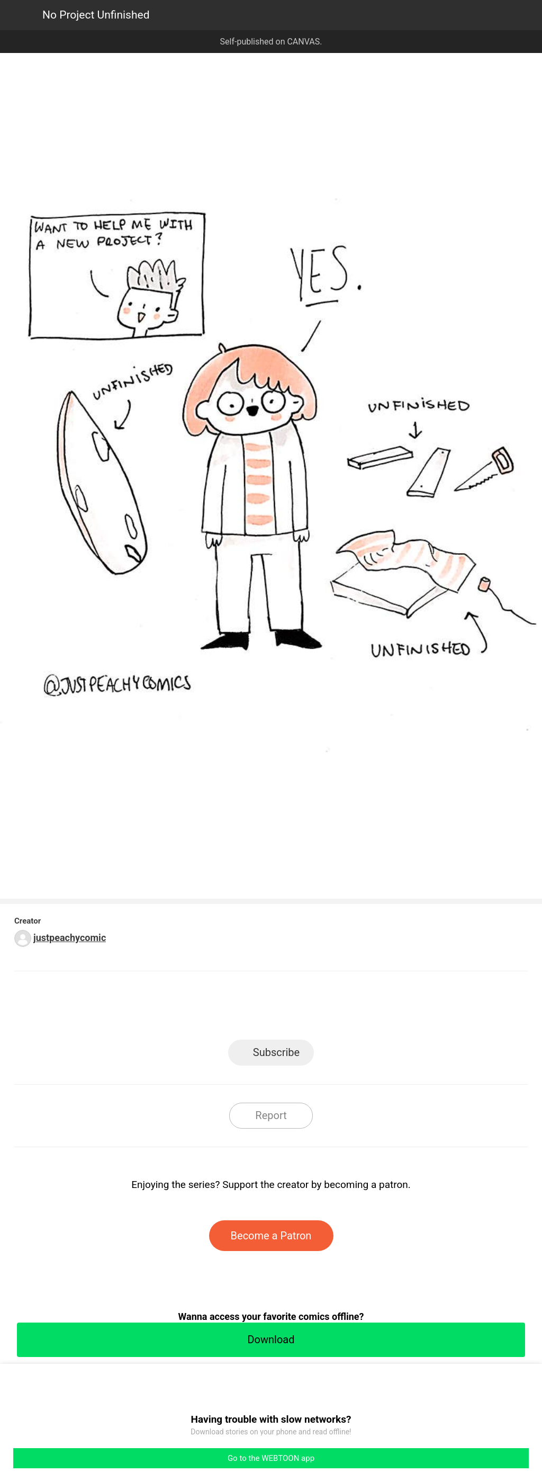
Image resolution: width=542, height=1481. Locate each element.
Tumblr (319, 1008)
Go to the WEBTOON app (271, 1458)
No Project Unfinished (95, 14)
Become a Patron (271, 1235)
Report (270, 1115)
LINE (176, 1008)
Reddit (366, 1008)
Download (270, 1339)
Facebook (223, 1008)
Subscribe (276, 1052)
